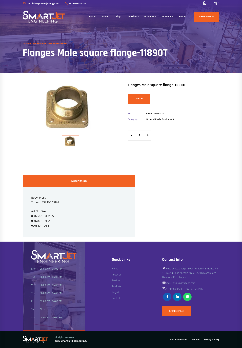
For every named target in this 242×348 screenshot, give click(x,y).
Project (115, 292)
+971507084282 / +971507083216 (182, 288)
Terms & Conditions (178, 339)
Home (92, 16)
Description (79, 181)
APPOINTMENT (206, 16)
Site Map (196, 339)
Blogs (118, 16)
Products (149, 16)
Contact (182, 16)
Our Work (166, 16)
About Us (117, 274)
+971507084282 (75, 3)
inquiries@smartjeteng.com (41, 3)
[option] (70, 107)
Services (133, 16)
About (105, 16)
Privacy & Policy (211, 339)
